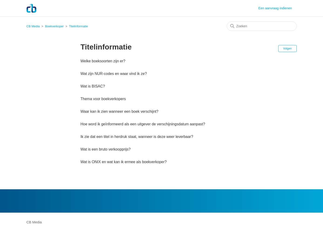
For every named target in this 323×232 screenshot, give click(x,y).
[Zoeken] (262, 26)
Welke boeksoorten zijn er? (103, 61)
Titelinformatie (78, 26)
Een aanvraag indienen (275, 8)
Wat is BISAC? (93, 86)
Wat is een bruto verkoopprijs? (106, 149)
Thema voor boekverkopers (103, 99)
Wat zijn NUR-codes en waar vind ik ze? (114, 74)
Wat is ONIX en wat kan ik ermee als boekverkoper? (124, 162)
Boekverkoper (54, 26)
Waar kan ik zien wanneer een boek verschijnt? (120, 111)
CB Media (33, 26)
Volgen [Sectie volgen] (287, 48)
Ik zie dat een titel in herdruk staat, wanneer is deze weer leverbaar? (137, 137)
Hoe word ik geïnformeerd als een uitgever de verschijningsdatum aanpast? (143, 124)
